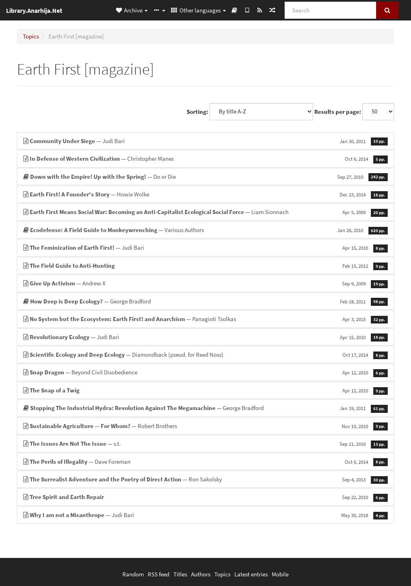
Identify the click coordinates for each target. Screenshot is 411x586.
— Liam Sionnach (205, 212)
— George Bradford (205, 301)
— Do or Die (205, 176)
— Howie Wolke (205, 194)
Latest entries (251, 574)
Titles (180, 574)
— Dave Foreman (205, 461)
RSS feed (158, 574)
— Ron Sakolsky (205, 479)
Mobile (280, 574)
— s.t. (205, 443)
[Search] (330, 10)
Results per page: (337, 111)
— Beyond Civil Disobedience (205, 372)
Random (133, 574)
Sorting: (197, 111)
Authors (200, 574)
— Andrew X (205, 283)
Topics (31, 36)
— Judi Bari (205, 141)
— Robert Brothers (205, 426)
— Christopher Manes (205, 158)
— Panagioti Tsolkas (205, 319)
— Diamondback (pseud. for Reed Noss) (205, 354)
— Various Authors (205, 230)
